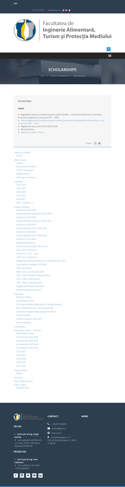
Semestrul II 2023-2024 (27, 225)
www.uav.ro (54, 426)
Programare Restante (26, 235)
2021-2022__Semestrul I (27, 243)
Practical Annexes (24, 315)
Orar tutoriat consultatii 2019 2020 (32, 257)
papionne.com (96, 483)
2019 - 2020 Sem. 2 (25, 196)
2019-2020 (21, 352)
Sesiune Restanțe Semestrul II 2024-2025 (34, 206)
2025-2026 (21, 177)
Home (42, 69)
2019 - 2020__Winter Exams (29, 272)
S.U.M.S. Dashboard (25, 163)
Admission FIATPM (22, 145)
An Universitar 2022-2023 (28, 341)
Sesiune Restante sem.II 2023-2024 (32, 221)
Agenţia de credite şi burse (33, 125)
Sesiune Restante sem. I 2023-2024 (32, 228)
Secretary (19, 370)
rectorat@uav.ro (57, 421)
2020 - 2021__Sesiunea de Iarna (30, 264)
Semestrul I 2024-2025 (26, 217)
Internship (19, 287)
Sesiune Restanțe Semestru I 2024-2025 (34, 214)
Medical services (24, 167)
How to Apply (20, 378)
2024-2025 (21, 181)
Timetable (19, 174)
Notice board (20, 153)
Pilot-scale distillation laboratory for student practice (39, 297)
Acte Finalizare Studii (26, 326)
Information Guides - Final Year (28, 323)
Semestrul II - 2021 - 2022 (28, 246)
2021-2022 (21, 344)
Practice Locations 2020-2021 (30, 312)
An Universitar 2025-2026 (28, 330)
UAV (16, 3)
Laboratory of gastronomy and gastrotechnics (37, 304)
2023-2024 (21, 185)
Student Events (21, 363)
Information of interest (26, 170)
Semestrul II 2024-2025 (27, 210)
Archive (20, 148)
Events (20, 366)
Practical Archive (24, 308)
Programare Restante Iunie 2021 (31, 279)
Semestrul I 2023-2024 (26, 232)
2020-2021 (21, 192)
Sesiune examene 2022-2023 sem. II (32, 239)
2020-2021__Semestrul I (27, 250)
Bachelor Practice (24, 290)
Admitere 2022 (23, 381)
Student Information (59, 69)
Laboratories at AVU (25, 293)
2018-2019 (21, 355)
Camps (20, 156)
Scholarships (20, 320)
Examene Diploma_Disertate (29, 283)
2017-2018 (21, 359)
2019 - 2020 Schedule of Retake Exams (34, 268)
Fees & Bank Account (24, 374)
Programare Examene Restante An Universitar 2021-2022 (41, 254)
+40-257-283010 (57, 417)
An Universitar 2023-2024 (28, 337)
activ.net (108, 483)
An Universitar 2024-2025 (28, 333)
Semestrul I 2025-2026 (26, 203)
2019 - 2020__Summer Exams (30, 275)
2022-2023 (21, 188)
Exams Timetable (22, 200)
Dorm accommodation (27, 159)
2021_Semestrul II (24, 261)
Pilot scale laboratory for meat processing (35, 301)
